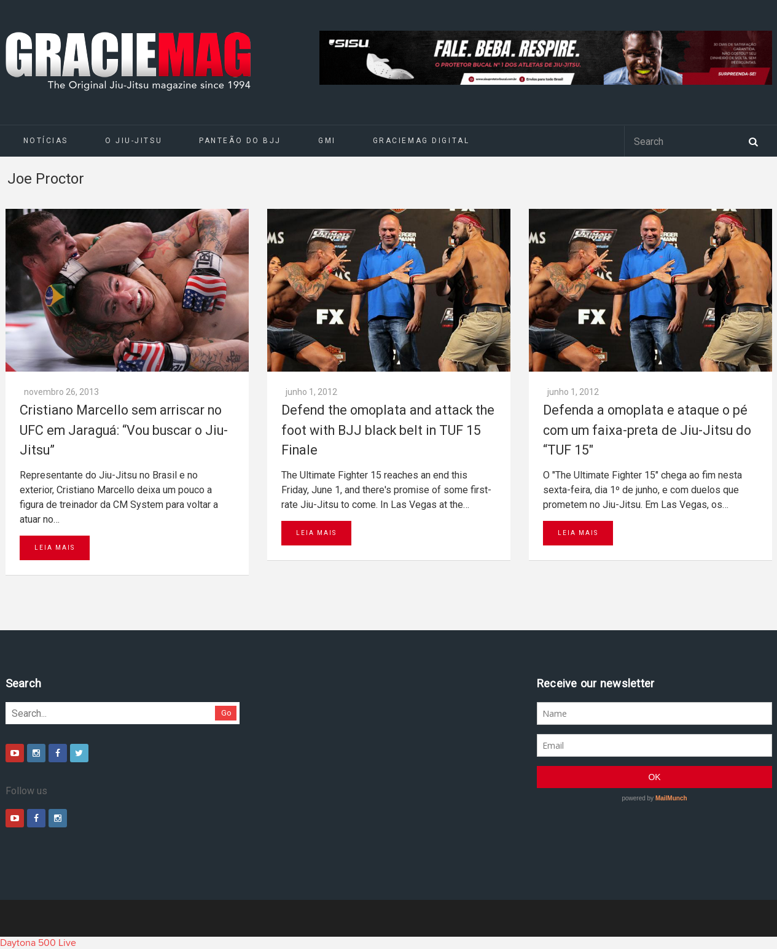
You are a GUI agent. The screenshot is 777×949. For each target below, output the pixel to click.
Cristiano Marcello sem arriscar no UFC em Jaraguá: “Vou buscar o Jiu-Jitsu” (124, 430)
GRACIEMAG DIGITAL (421, 140)
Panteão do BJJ (240, 140)
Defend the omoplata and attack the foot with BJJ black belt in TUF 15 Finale (387, 430)
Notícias (45, 140)
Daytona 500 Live (38, 943)
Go (226, 712)
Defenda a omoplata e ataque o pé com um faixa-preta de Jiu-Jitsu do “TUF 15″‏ (647, 430)
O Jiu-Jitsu (133, 140)
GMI (327, 140)
